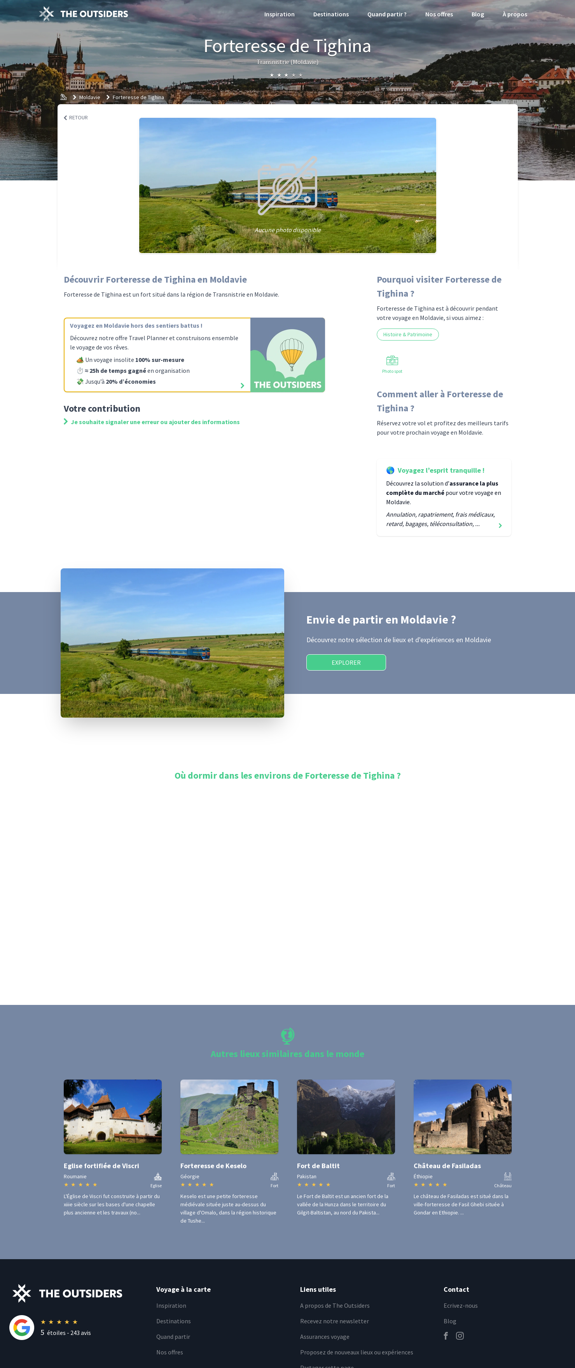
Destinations (331, 14)
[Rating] (78, 1327)
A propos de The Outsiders (335, 1305)
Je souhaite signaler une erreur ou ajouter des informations (152, 422)
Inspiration (279, 14)
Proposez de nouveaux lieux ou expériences (356, 1352)
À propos (515, 14)
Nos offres (439, 14)
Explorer (346, 662)
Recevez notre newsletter (334, 1321)
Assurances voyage (325, 1336)
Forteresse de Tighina (138, 97)
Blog (478, 14)
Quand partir (173, 1336)
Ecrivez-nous (461, 1305)
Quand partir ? (387, 14)
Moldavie (89, 97)
